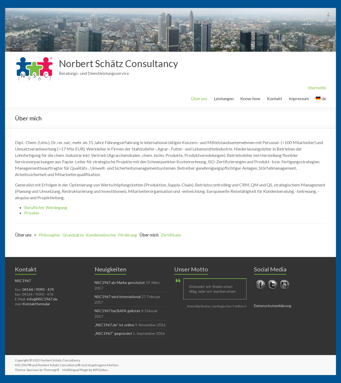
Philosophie (49, 234)
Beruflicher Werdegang (45, 207)
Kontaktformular (36, 303)
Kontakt (274, 98)
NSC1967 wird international (118, 296)
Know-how (250, 98)
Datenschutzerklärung (272, 305)
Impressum (299, 98)
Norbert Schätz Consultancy (118, 63)
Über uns (199, 98)
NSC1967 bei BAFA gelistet (117, 310)
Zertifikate (171, 234)
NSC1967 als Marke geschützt (120, 282)
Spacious (33, 370)
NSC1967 (23, 280)
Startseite (317, 87)
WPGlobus (100, 370)
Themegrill (51, 370)
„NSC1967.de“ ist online (114, 325)
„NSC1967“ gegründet (113, 333)
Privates (31, 212)
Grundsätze (73, 234)
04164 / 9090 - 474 (38, 289)
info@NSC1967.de (42, 299)
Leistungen (224, 98)
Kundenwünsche (101, 234)
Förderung (127, 234)
